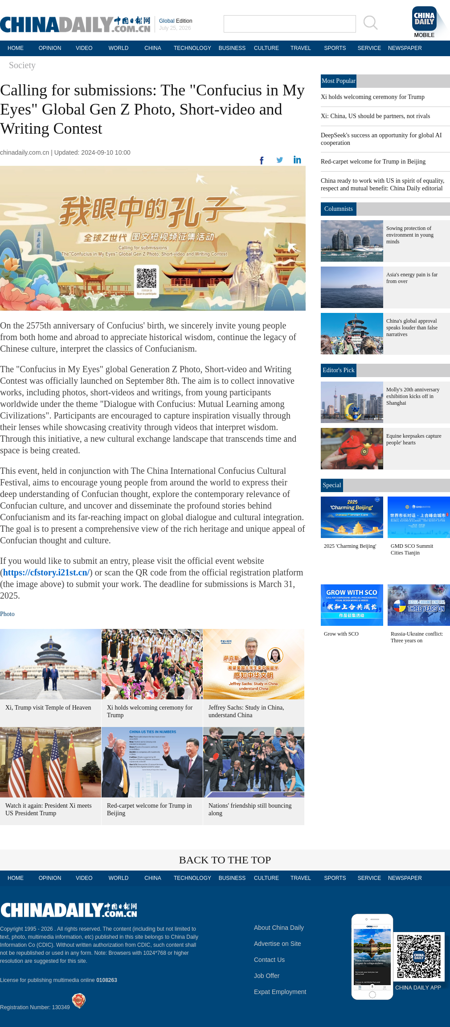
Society (22, 65)
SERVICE (369, 48)
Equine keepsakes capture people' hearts (414, 439)
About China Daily (279, 927)
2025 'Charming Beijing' (350, 546)
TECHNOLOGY (192, 48)
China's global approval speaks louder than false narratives (412, 327)
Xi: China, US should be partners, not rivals (375, 116)
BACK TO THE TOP (225, 860)
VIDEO (84, 48)
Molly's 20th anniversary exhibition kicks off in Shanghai (412, 396)
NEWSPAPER (403, 48)
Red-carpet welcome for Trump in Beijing (373, 161)
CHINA (152, 48)
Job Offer (266, 975)
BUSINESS (232, 48)
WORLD (119, 48)
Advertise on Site (277, 943)
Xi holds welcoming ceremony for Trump (373, 97)
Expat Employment (280, 991)
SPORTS (335, 48)
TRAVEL (300, 48)
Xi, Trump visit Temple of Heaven (48, 707)
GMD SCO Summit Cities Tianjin (412, 549)
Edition (175, 21)
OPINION (50, 48)
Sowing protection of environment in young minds (410, 235)
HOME (16, 48)
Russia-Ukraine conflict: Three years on (417, 637)
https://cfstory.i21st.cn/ (46, 572)
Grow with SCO (341, 634)
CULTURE (266, 48)
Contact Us (269, 959)
